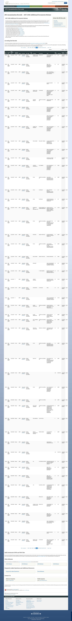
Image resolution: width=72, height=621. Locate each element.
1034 (30, 47)
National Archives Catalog (8, 603)
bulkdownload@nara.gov (41, 556)
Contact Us (65, 1)
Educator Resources (36, 6)
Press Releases (40, 571)
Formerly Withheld (16, 53)
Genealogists (18, 600)
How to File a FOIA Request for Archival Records (30, 608)
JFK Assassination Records (18, 11)
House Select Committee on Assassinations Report (58, 24)
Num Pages (56, 53)
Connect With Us (36, 612)
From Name (41, 53)
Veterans (17, 605)
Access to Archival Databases (9, 605)
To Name (34, 53)
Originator (59, 53)
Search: (50, 49)
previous (24, 47)
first (21, 47)
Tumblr (36, 613)
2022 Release (40, 564)
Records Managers (18, 604)
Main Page (55, 20)
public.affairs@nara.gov (43, 580)
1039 (41, 47)
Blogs (38, 613)
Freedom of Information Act (38, 617)
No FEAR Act (44, 617)
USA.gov (48, 617)
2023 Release (25, 564)
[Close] (70, 612)
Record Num (9, 53)
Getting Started (28, 600)
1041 (45, 47)
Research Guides (29, 598)
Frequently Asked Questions (12, 571)
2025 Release (9, 564)
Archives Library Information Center (9, 607)
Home (6, 11)
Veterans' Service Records (23, 6)
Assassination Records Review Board (59, 26)
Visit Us (49, 6)
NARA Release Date (12, 52)
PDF (22, 55)
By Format (6, 601)
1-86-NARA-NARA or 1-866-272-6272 (36, 619)
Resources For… (19, 598)
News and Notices (39, 600)
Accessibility (28, 617)
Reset (66, 49)
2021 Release (56, 564)
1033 (28, 47)
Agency (20, 53)
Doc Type (27, 53)
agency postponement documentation (25, 561)
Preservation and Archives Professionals (19, 602)
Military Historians (18, 601)
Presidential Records (8, 604)
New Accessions (39, 601)
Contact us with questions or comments (10, 594)
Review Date (67, 53)
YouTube (37, 613)
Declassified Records (29, 604)
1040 (43, 47)
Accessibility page (26, 590)
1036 (34, 47)
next (48, 47)
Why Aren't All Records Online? (30, 606)
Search (63, 49)
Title (47, 53)
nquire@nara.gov (11, 580)
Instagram (34, 613)
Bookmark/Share (60, 1)
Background (56, 21)
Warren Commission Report (58, 22)
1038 (38, 47)
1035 (32, 47)
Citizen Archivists (54, 1)
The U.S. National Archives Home (17, 2)
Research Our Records (10, 6)
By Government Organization (9, 602)
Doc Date (23, 53)
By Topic (6, 600)
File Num (31, 53)
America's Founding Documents (61, 6)
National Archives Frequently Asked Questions (30, 601)
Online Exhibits (7, 608)
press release (21, 29)
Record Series (63, 53)
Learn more (64, 619)
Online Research (8, 598)
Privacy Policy (32, 617)
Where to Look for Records (30, 605)
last (50, 47)
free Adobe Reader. (15, 589)
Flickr (40, 613)
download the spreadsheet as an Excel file (37, 43)
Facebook (31, 613)
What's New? (39, 598)
